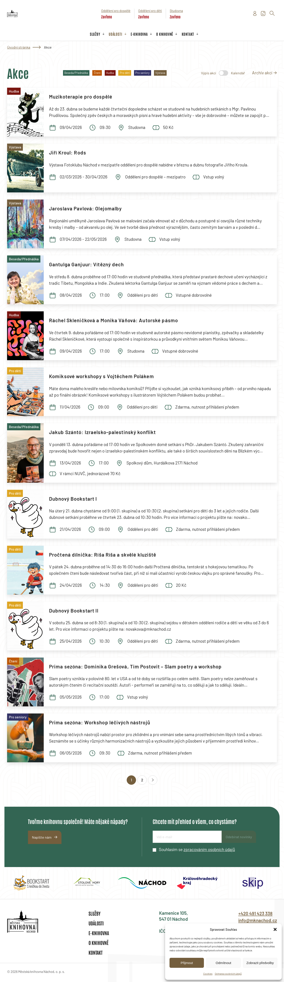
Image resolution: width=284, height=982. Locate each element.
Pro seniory (142, 73)
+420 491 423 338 (255, 913)
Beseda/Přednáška (76, 73)
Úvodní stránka (18, 47)
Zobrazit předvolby (260, 963)
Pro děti (125, 73)
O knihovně (164, 34)
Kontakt (188, 34)
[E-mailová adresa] (187, 837)
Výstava (160, 73)
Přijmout (187, 963)
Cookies (208, 973)
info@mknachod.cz (257, 920)
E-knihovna (139, 34)
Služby (95, 34)
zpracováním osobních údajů (209, 849)
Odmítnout (223, 963)
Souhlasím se (197, 849)
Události (115, 34)
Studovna (176, 11)
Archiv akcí (262, 72)
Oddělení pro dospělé (115, 11)
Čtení (97, 73)
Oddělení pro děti (150, 11)
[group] (31, 883)
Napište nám (41, 837)
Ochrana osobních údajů (228, 973)
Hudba (110, 73)
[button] (275, 929)
